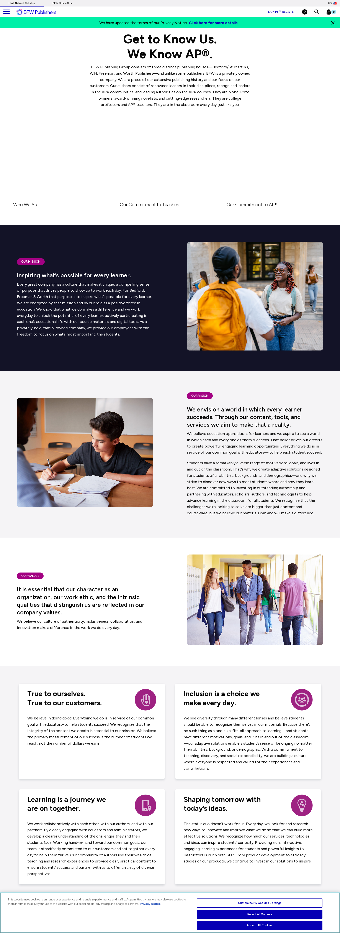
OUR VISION (199, 395)
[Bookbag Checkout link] (334, 13)
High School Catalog (22, 3)
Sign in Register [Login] (281, 11)
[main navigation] (6, 12)
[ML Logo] (41, 12)
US (332, 3)
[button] (316, 12)
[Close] (333, 22)
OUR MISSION (30, 261)
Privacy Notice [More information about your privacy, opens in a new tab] (150, 903)
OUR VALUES (30, 576)
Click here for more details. (214, 22)
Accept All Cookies (260, 925)
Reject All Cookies (259, 914)
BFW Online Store (62, 3)
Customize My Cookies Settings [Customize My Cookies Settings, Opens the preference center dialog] (260, 903)
